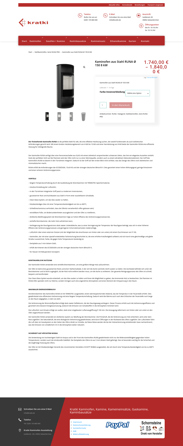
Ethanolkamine (118, 41)
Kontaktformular (79, 428)
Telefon (87, 14)
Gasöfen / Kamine (55, 41)
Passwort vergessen (155, 5)
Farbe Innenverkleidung (112, 91)
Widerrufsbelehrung (81, 434)
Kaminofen (35, 41)
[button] (84, 67)
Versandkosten (152, 77)
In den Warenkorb (121, 105)
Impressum (77, 422)
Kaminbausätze (78, 41)
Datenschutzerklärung (81, 425)
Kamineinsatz (98, 41)
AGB (74, 431)
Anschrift (147, 14)
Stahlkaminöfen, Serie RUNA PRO (47, 52)
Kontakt (145, 41)
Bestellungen (140, 5)
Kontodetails (127, 5)
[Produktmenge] (103, 105)
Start (24, 41)
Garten (132, 41)
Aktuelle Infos (114, 5)
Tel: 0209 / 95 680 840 (32, 423)
